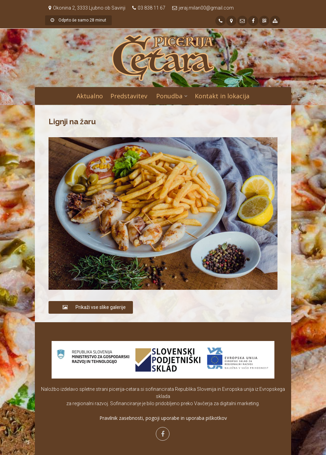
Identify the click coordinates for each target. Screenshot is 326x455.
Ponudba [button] (169, 96)
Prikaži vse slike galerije (91, 307)
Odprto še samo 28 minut (78, 20)
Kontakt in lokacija (222, 96)
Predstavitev (128, 96)
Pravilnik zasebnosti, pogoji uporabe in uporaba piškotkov (163, 418)
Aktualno (90, 96)
